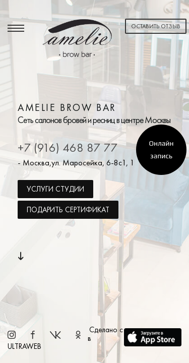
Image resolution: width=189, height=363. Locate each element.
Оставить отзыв (155, 26)
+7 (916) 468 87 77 (67, 147)
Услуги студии (55, 189)
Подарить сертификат (68, 210)
